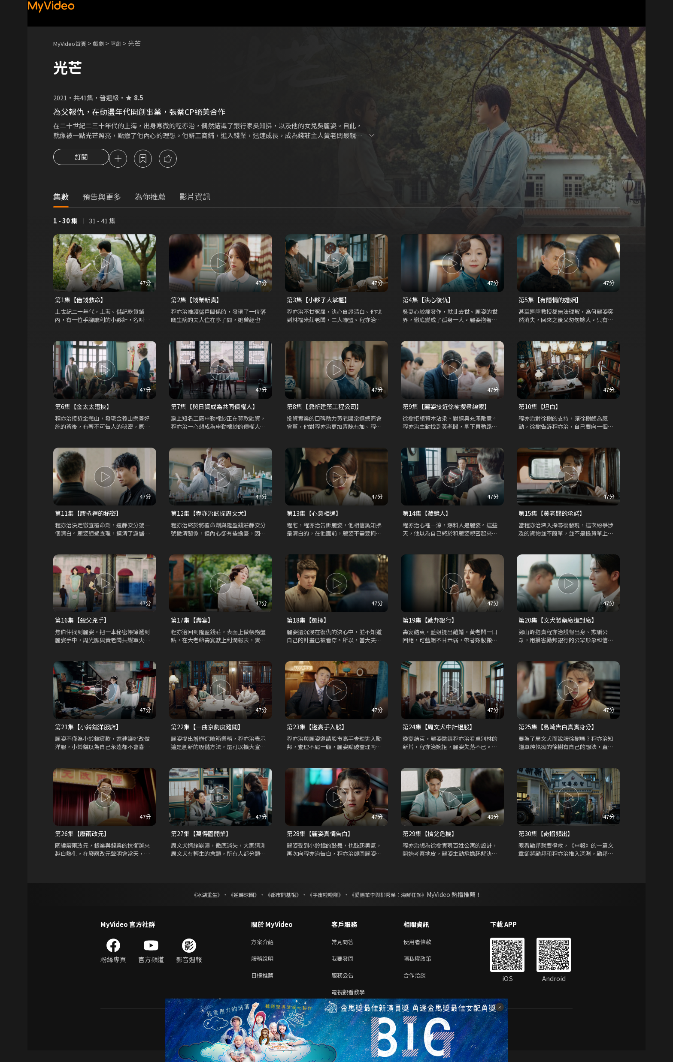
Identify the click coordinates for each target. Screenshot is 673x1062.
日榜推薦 (264, 984)
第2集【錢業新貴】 (198, 301)
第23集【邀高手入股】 (319, 731)
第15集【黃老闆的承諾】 (554, 516)
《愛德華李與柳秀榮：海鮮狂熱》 (399, 901)
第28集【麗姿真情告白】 (322, 839)
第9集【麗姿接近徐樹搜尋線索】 (449, 408)
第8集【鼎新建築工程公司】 (327, 408)
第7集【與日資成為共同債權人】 (217, 408)
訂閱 (81, 159)
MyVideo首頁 (72, 43)
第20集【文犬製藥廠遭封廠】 (560, 624)
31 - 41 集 (102, 221)
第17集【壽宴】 (193, 624)
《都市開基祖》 (279, 901)
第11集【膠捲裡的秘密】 (90, 516)
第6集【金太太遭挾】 (85, 408)
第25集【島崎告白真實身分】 (560, 731)
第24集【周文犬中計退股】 (441, 731)
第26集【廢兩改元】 (84, 839)
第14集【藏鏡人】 (429, 516)
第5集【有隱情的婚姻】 (552, 301)
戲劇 (105, 43)
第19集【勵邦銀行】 (432, 624)
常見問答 (344, 948)
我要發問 (344, 966)
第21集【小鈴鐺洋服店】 (90, 731)
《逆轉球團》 (234, 901)
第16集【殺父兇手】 (84, 624)
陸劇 (124, 43)
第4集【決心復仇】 (430, 301)
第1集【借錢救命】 (82, 301)
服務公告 (344, 984)
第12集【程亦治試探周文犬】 (213, 516)
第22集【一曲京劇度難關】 (210, 731)
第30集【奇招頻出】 (547, 839)
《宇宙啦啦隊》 (327, 901)
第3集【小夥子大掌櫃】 (321, 301)
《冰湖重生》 (192, 901)
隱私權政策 (425, 966)
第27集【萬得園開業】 (203, 839)
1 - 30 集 (65, 221)
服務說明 (264, 966)
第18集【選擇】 (309, 624)
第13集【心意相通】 (316, 516)
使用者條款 (425, 948)
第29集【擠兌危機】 (432, 839)
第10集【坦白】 (541, 408)
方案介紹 (264, 948)
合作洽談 (421, 984)
